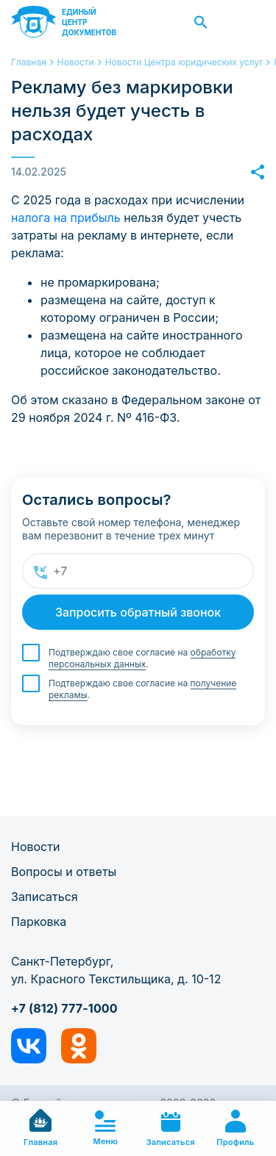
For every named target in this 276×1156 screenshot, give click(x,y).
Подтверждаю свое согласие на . (142, 658)
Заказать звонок (249, 22)
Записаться (44, 896)
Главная (40, 1128)
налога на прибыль (66, 217)
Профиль (235, 1128)
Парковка (38, 921)
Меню (105, 1128)
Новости (35, 846)
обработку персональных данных (142, 658)
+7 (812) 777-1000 (64, 1008)
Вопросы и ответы (63, 871)
